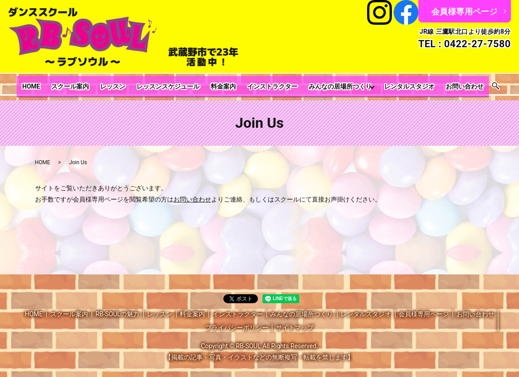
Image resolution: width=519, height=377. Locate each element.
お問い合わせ (447, 83)
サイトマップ (295, 321)
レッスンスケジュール (170, 83)
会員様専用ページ (464, 11)
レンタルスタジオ (397, 83)
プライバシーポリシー (236, 321)
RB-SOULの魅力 (118, 308)
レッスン (120, 83)
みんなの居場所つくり (327, 83)
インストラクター (265, 83)
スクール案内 (82, 83)
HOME (49, 83)
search (476, 83)
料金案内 (220, 83)
